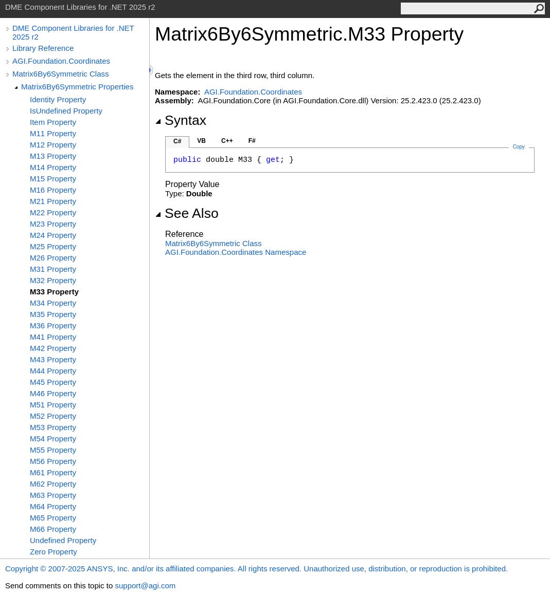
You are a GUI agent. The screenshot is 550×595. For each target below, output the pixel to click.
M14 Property (53, 167)
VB (201, 140)
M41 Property (53, 336)
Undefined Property (63, 540)
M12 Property (53, 144)
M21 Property (53, 201)
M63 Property (53, 495)
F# (252, 140)
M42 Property (53, 348)
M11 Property (53, 133)
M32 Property (53, 280)
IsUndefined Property (66, 110)
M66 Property (53, 529)
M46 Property (53, 393)
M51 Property (53, 404)
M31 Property (53, 269)
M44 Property (53, 370)
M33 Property (54, 291)
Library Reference (43, 48)
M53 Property (53, 427)
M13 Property (53, 156)
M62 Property (53, 483)
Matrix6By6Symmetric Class (60, 73)
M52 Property (53, 416)
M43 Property (53, 359)
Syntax (180, 120)
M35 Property (53, 314)
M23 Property (53, 223)
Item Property (53, 122)
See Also (187, 213)
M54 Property (53, 438)
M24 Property (53, 235)
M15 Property (53, 178)
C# (177, 141)
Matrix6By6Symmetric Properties (77, 86)
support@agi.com (145, 585)
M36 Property (53, 325)
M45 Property (53, 382)
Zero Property (53, 551)
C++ (227, 140)
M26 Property (53, 257)
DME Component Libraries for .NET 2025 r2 (73, 32)
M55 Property (53, 449)
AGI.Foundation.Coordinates (61, 61)
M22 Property (53, 212)
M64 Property (53, 506)
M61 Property (53, 472)
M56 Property (53, 461)
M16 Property (53, 189)
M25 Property (53, 246)
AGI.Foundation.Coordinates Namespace (235, 252)
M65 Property (53, 517)
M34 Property (53, 303)
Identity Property (58, 99)
